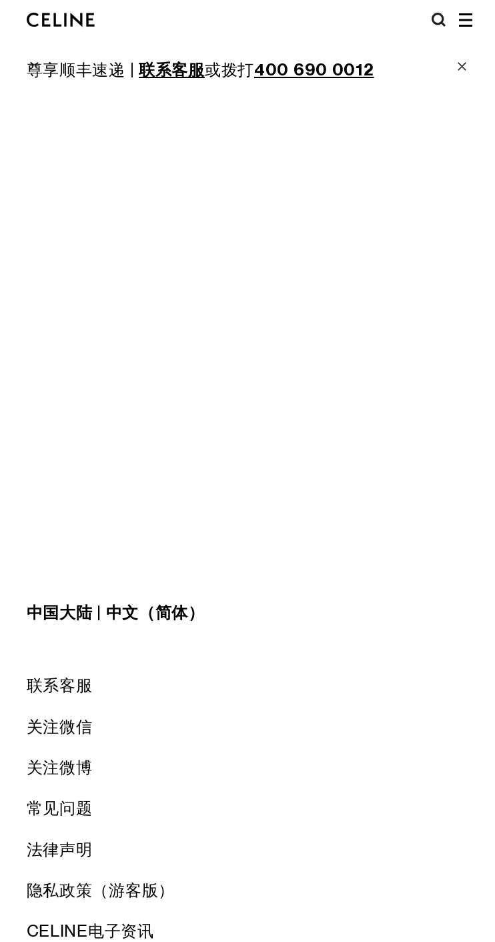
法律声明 (60, 849)
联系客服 (60, 685)
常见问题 (60, 808)
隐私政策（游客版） (101, 890)
